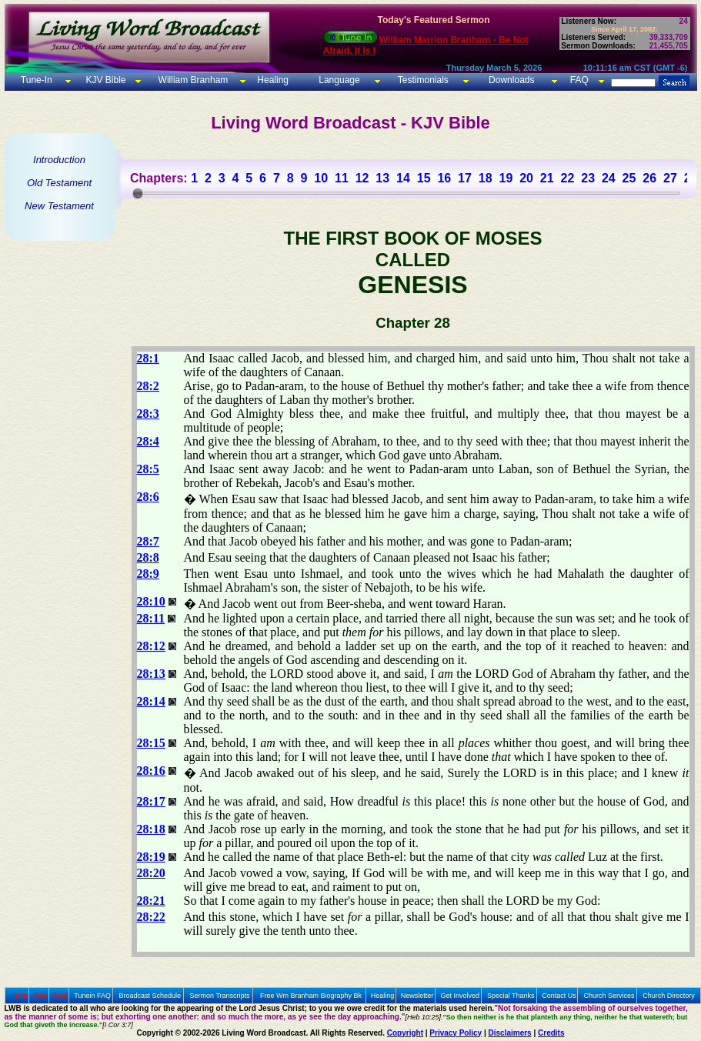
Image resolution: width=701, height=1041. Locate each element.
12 (362, 178)
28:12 (151, 645)
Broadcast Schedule (150, 995)
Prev (41, 995)
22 (568, 178)
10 (321, 178)
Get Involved (460, 995)
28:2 (148, 385)
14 (403, 178)
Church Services (609, 995)
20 (526, 178)
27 (670, 178)
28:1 (148, 358)
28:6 (148, 496)
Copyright (405, 1033)
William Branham (191, 80)
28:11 (151, 618)
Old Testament (59, 183)
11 (342, 178)
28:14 (151, 701)
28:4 (148, 441)
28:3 (148, 413)
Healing (272, 80)
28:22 (151, 916)
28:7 (148, 541)
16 (444, 178)
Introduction (59, 159)
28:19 (151, 856)
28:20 (151, 872)
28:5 (148, 468)
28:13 (151, 673)
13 (382, 178)
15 (424, 178)
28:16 (151, 770)
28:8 (148, 557)
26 (649, 178)
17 (465, 178)
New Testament (59, 206)
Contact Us (559, 995)
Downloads (511, 80)
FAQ (579, 80)
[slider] (137, 193)
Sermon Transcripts (220, 995)
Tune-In (36, 80)
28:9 (148, 573)
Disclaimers (510, 1033)
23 (588, 178)
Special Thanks (510, 995)
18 (485, 178)
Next (60, 995)
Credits (551, 1033)
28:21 (151, 900)
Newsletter (417, 995)
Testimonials (423, 80)
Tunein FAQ (92, 995)
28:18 (151, 829)
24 (609, 178)
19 (505, 178)
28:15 (151, 742)
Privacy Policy (455, 1033)
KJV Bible (104, 80)
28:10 (151, 601)
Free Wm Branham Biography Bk (311, 995)
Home (18, 995)
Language (338, 80)
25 (629, 178)
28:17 (151, 801)
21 (547, 178)
